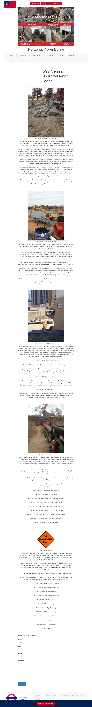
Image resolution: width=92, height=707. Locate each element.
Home (11, 55)
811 (61, 55)
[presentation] (32, 676)
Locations (49, 55)
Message (21, 660)
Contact (24, 60)
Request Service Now (46, 704)
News (71, 55)
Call (43, 3)
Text (48, 3)
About (12, 60)
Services (23, 55)
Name (20, 640)
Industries (36, 55)
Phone (20, 653)
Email (20, 646)
